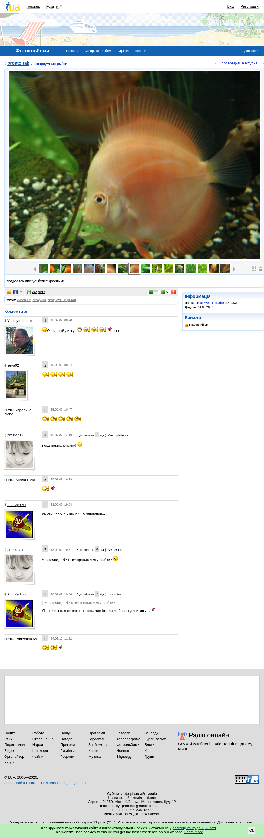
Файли (38, 756)
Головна (33, 6)
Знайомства (98, 745)
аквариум (39, 300)
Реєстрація (250, 6)
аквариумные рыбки (50, 64)
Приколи (67, 745)
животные (24, 300)
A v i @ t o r (15, 505)
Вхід (231, 6)
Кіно (147, 751)
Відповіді (124, 756)
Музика (94, 756)
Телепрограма (129, 739)
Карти (93, 751)
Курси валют (155, 739)
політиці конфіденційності (194, 828)
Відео (9, 751)
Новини (123, 751)
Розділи (52, 6)
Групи (149, 756)
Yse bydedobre (18, 321)
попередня (231, 63)
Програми (96, 733)
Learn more (193, 832)
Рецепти (67, 756)
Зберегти (36, 292)
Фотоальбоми (128, 745)
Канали (140, 51)
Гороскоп (96, 739)
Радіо (9, 762)
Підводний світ (197, 325)
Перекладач (14, 745)
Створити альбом (98, 51)
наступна (250, 63)
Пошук (65, 733)
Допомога (251, 51)
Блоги (149, 745)
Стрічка (123, 51)
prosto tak (18, 63)
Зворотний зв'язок (19, 783)
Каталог (123, 733)
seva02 (11, 365)
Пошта (9, 733)
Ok (251, 830)
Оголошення (43, 739)
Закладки (152, 733)
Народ (37, 745)
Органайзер (14, 756)
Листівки (67, 751)
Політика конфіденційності (63, 783)
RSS (8, 739)
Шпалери (40, 751)
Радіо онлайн (209, 735)
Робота (38, 733)
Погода (66, 739)
